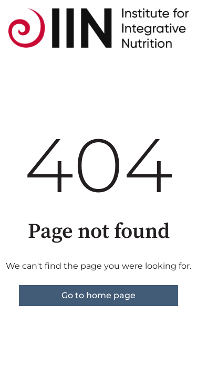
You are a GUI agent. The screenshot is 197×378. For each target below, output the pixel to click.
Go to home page (98, 295)
